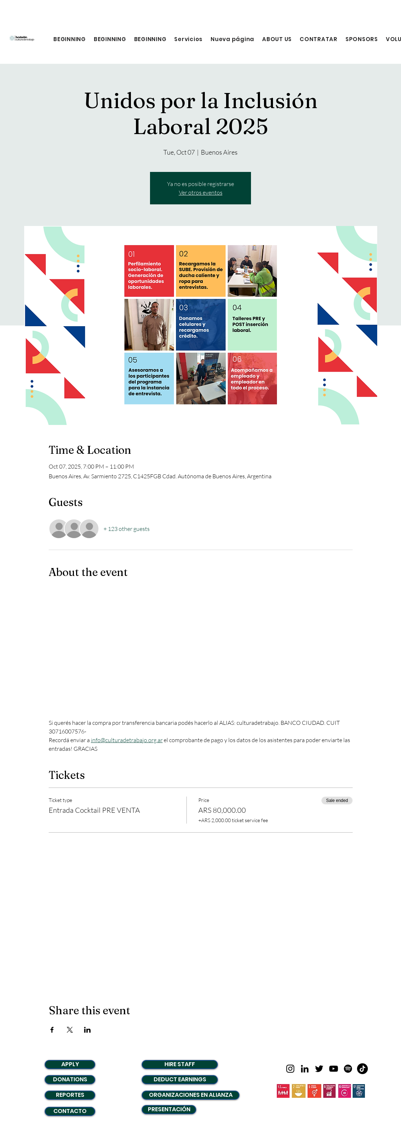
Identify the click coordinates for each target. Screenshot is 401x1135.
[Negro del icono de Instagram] (290, 1068)
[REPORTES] (70, 1095)
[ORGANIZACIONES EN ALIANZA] (190, 1095)
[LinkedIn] (304, 1068)
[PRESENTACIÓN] (169, 1109)
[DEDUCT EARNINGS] (180, 1079)
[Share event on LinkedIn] (87, 1030)
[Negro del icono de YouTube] (333, 1068)
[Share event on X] (69, 1030)
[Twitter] (319, 1068)
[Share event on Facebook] (52, 1030)
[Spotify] (348, 1068)
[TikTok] (362, 1068)
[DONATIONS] (70, 1079)
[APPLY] (70, 1064)
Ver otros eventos (200, 192)
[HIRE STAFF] (180, 1064)
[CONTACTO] (70, 1111)
